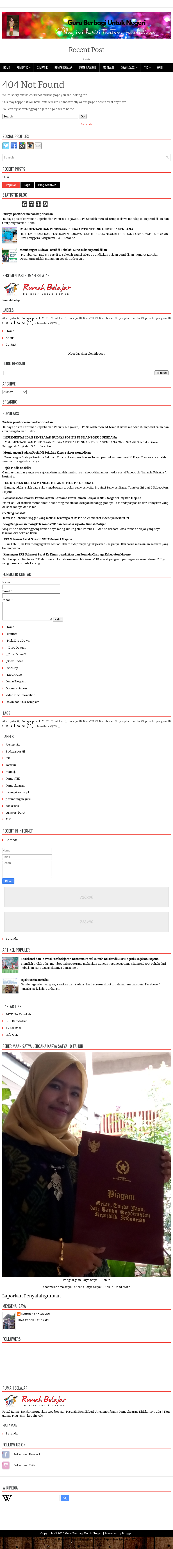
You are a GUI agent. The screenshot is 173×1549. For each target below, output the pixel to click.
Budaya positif (30, 318)
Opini (160, 67)
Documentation (16, 691)
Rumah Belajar (63, 67)
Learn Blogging (16, 684)
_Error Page (14, 678)
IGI (47, 318)
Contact (11, 344)
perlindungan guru (156, 318)
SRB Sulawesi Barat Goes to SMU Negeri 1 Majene (37, 539)
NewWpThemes (48, 1542)
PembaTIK (25, 66)
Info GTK (12, 1038)
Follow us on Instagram (5, 1468)
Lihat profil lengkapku (34, 1323)
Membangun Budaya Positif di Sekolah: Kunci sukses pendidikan (63, 250)
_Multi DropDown (18, 644)
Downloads (131, 66)
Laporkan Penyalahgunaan (31, 1299)
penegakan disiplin (129, 318)
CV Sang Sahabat (13, 513)
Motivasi (108, 67)
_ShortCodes (14, 664)
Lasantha (85, 1542)
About (10, 338)
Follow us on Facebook (5, 1457)
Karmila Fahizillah (35, 1317)
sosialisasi (14, 323)
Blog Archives (47, 185)
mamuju (73, 318)
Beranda (87, 124)
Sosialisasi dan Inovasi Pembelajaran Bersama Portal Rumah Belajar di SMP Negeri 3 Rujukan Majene (72, 498)
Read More (122, 1290)
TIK (149, 66)
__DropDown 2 (16, 657)
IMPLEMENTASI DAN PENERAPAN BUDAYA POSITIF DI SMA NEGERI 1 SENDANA (76, 229)
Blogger (99, 353)
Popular (11, 185)
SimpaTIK (42, 67)
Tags (27, 185)
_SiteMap (12, 671)
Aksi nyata (9, 318)
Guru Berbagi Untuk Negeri (83, 1536)
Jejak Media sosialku (17, 468)
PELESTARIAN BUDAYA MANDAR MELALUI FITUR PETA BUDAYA (48, 483)
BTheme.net (139, 1542)
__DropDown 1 (16, 651)
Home (6, 67)
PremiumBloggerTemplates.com (111, 1542)
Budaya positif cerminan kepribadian (27, 214)
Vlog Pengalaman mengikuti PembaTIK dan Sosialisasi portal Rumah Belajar (54, 524)
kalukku (59, 318)
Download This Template (22, 705)
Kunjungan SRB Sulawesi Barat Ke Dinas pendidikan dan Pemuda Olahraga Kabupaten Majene (67, 554)
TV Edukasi (13, 1031)
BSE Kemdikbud (16, 1024)
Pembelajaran (87, 67)
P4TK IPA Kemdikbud (20, 1017)
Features (12, 637)
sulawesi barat (42, 323)
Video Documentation (20, 698)
